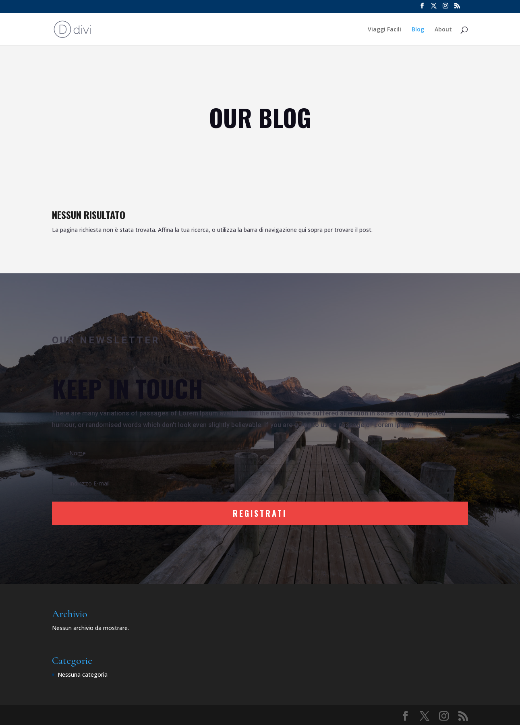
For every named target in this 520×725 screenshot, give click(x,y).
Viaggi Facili (384, 30)
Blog (418, 30)
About (443, 30)
